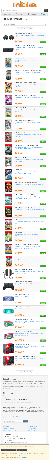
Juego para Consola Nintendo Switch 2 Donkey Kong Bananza (29, 185)
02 (24, 29)
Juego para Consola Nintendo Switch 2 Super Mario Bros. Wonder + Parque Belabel (29, 247)
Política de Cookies (22, 458)
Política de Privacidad (32, 413)
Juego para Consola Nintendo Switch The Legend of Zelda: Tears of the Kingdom (29, 197)
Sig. (31, 29)
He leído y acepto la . (16, 417)
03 (27, 29)
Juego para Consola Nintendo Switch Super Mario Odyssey (28, 135)
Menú (7, 14)
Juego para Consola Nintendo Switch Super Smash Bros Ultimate (29, 160)
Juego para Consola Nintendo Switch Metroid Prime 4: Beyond (30, 98)
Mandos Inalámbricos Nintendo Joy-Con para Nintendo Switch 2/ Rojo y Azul (30, 272)
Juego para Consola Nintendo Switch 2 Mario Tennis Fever (29, 222)
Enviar (25, 421)
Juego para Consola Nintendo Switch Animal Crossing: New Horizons (30, 110)
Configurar (5, 450)
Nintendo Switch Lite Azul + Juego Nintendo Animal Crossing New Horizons (29, 334)
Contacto (31, 14)
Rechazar (12, 450)
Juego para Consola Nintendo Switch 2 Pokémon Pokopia (28, 235)
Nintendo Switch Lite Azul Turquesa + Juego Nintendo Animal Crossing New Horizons (29, 322)
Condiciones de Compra (10, 430)
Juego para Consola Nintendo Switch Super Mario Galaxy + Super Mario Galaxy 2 (28, 172)
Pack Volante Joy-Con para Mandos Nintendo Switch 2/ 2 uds (30, 36)
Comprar (43, 42)
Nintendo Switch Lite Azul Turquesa (24, 309)
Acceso (18, 14)
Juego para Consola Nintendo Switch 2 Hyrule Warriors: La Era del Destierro (30, 210)
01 (21, 29)
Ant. (18, 29)
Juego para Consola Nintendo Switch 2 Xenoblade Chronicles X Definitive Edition (29, 147)
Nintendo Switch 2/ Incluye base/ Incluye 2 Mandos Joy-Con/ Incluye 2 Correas (30, 346)
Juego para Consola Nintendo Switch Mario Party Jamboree (28, 85)
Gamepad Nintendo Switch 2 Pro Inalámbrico (27, 284)
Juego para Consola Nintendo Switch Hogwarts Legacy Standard (30, 73)
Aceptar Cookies (22, 450)
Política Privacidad (8, 428)
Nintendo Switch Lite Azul (22, 296)
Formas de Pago (31, 430)
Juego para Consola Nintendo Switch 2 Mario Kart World (30, 259)
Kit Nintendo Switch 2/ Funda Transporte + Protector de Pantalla (30, 48)
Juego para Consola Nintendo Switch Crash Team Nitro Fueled (30, 60)
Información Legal (31, 426)
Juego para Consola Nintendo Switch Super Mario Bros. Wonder (30, 123)
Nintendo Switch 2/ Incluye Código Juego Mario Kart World (29, 359)
